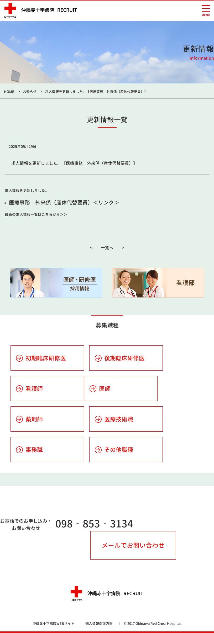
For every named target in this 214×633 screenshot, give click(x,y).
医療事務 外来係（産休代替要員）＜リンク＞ (64, 202)
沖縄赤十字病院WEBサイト (53, 623)
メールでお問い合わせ (133, 545)
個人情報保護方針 (99, 623)
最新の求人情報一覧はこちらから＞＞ (36, 214)
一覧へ (107, 248)
